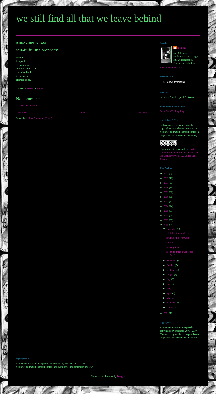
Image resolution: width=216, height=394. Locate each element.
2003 (166, 220)
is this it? (170, 242)
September (172, 270)
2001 (166, 313)
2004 (166, 215)
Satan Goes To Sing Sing (172, 111)
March (170, 298)
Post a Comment (29, 105)
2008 (166, 196)
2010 (166, 187)
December (172, 229)
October (171, 265)
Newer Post (22, 112)
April (169, 293)
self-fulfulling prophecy (177, 233)
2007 (166, 201)
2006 (166, 206)
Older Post (142, 112)
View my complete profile (172, 67)
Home (82, 112)
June (169, 284)
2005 (166, 210)
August (170, 274)
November (172, 260)
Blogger (121, 376)
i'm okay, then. (173, 247)
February (171, 302)
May (169, 288)
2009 (166, 192)
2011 (166, 182)
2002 (166, 225)
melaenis (181, 47)
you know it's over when (177, 237)
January (171, 307)
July (169, 279)
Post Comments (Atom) (40, 118)
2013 (166, 173)
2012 (166, 178)
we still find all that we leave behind (88, 18)
